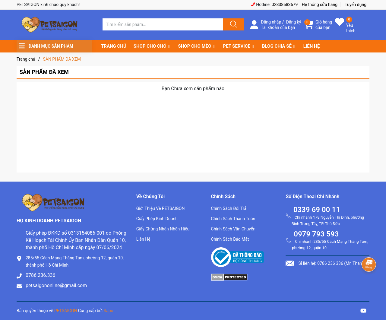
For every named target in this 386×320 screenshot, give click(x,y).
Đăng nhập (271, 22)
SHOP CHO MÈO (194, 46)
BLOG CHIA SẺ (277, 46)
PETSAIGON (65, 310)
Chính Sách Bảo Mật (230, 239)
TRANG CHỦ (113, 46)
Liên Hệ (143, 239)
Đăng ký (293, 22)
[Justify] (232, 24)
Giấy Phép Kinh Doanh (157, 218)
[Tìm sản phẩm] (163, 24)
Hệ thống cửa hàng (319, 4)
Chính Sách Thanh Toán (233, 218)
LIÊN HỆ (311, 46)
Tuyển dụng (355, 4)
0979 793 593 (316, 234)
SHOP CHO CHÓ (150, 46)
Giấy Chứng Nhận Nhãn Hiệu (163, 229)
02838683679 (285, 4)
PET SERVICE (236, 46)
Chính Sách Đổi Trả (229, 208)
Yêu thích (351, 28)
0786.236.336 (40, 275)
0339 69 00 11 (316, 209)
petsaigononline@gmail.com (56, 285)
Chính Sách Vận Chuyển (233, 229)
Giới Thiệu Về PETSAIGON (160, 208)
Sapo (108, 310)
